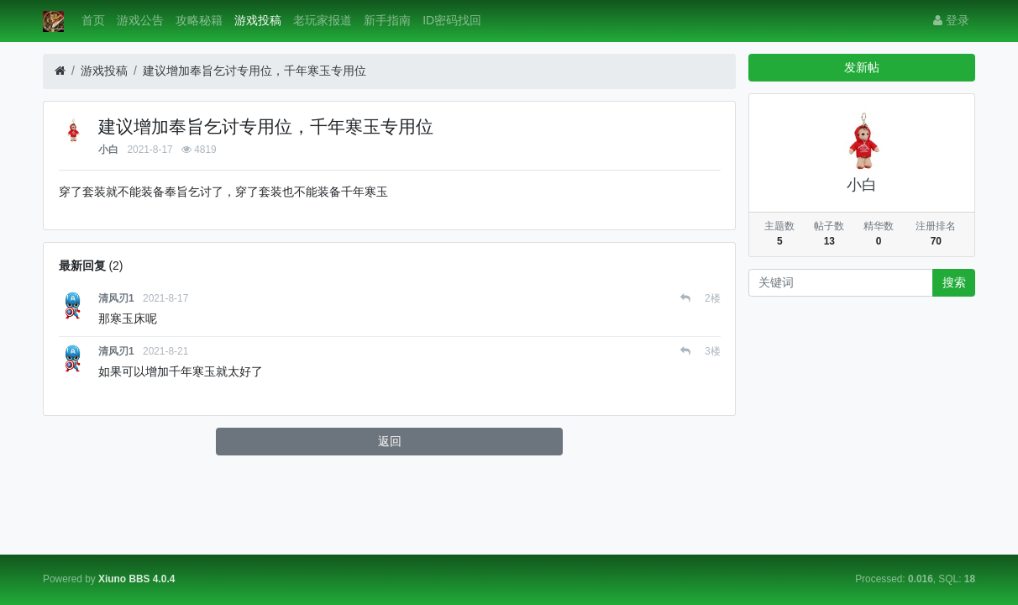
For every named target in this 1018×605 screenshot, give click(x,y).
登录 (951, 20)
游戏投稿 (257, 20)
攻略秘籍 (199, 20)
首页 (93, 20)
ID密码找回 (451, 20)
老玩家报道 (322, 20)
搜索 (954, 282)
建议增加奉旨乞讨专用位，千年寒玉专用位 (254, 70)
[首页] (60, 71)
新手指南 (387, 20)
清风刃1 (116, 298)
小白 (108, 149)
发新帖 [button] (861, 67)
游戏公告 (140, 20)
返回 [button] (389, 441)
